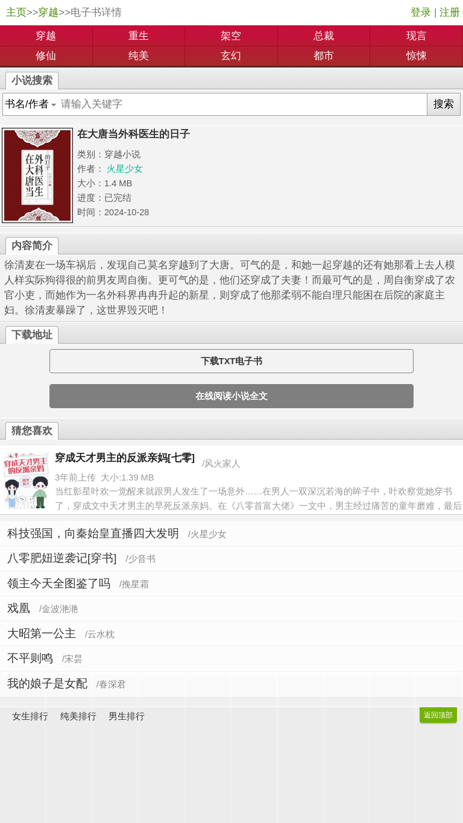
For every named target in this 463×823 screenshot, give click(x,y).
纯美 (138, 55)
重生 (138, 36)
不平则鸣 (30, 658)
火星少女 (125, 169)
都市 (323, 55)
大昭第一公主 (41, 633)
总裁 (323, 36)
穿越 (48, 12)
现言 (416, 36)
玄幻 (231, 55)
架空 (231, 36)
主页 (16, 12)
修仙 (46, 55)
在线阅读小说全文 (231, 396)
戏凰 (18, 608)
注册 (449, 12)
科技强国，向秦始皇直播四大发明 (93, 533)
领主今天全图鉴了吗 (58, 583)
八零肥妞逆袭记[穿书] (61, 558)
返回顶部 (438, 715)
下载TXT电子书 (231, 361)
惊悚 (416, 55)
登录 (421, 12)
